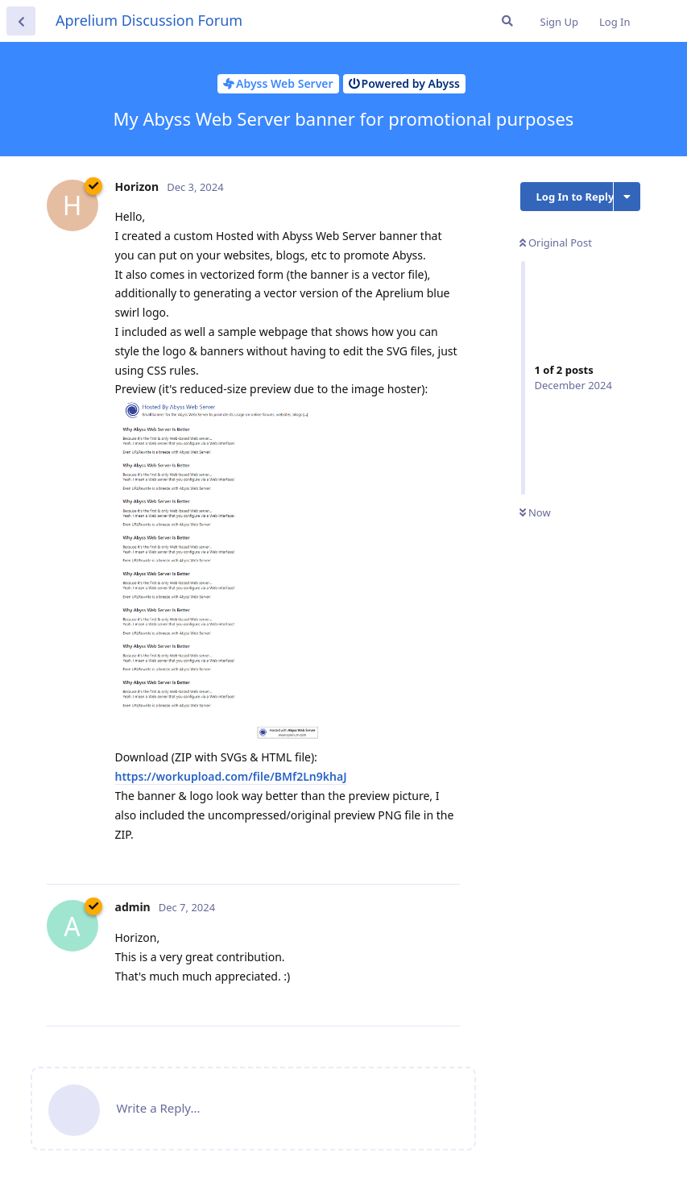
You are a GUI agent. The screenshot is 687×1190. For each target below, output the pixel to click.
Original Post (555, 242)
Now (535, 512)
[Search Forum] (507, 20)
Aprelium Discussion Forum (149, 20)
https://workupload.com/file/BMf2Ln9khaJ (231, 776)
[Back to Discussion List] (20, 20)
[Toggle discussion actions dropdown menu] (627, 196)
